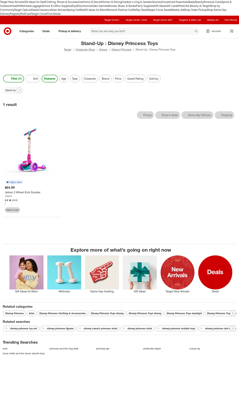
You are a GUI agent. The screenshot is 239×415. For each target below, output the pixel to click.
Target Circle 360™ (163, 19)
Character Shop (85, 49)
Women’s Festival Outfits (121, 10)
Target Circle (39, 13)
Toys (74, 6)
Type (75, 78)
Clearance (44, 10)
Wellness (25, 6)
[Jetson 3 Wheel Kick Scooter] (32, 192)
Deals (34, 10)
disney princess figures (58, 328)
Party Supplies (145, 6)
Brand (105, 78)
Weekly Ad (177, 10)
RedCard (25, 13)
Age (63, 78)
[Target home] (7, 31)
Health (15, 6)
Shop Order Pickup (195, 10)
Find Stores (54, 13)
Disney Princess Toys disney (107, 313)
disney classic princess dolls (98, 328)
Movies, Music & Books (122, 6)
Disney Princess (121, 49)
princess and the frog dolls (64, 348)
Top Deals (142, 10)
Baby (191, 2)
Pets (181, 6)
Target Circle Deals (159, 10)
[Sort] (32, 78)
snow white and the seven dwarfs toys (24, 353)
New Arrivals (59, 10)
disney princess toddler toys (176, 328)
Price (118, 78)
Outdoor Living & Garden (137, 2)
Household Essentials (175, 2)
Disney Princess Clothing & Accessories (62, 313)
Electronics (84, 6)
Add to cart (12, 209)
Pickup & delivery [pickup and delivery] (71, 31)
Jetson (8, 196)
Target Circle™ (112, 19)
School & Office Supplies (57, 6)
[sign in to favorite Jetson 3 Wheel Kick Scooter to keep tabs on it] (53, 210)
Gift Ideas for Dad (34, 2)
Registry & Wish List (190, 19)
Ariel (31, 313)
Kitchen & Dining (111, 2)
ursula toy (194, 348)
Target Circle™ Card (136, 19)
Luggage (36, 6)
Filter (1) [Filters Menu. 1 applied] (13, 79)
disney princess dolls (137, 328)
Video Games (99, 6)
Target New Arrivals (12, 2)
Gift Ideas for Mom (94, 10)
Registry (15, 13)
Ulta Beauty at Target (197, 6)
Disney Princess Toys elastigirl (184, 313)
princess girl (102, 348)
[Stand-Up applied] (13, 90)
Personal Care (212, 2)
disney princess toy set (21, 328)
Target (67, 49)
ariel (5, 348)
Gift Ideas (160, 6)
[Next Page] (19, 90)
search (196, 31)
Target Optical (22, 10)
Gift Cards (172, 6)
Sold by (153, 78)
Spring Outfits (75, 10)
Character (90, 78)
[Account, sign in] (214, 31)
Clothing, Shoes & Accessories (64, 2)
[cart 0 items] (232, 31)
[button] (14, 182)
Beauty (199, 2)
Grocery (157, 2)
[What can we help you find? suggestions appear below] (144, 31)
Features (49, 78)
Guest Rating (135, 78)
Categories (28, 31)
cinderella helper (152, 348)
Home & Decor (92, 2)
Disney (103, 49)
